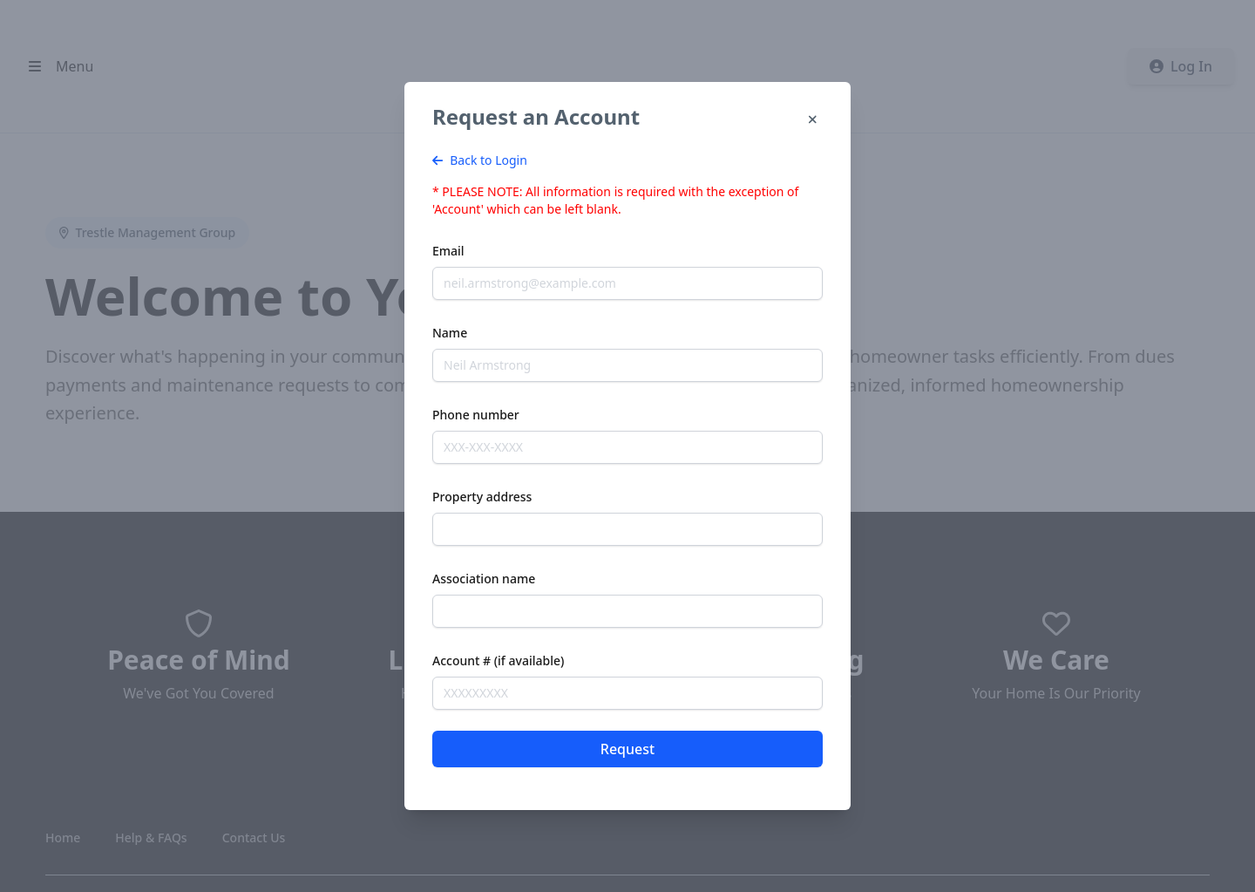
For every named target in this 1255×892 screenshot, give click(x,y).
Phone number (475, 414)
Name (449, 332)
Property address (482, 496)
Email (448, 250)
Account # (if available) (498, 660)
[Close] (812, 120)
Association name (483, 578)
